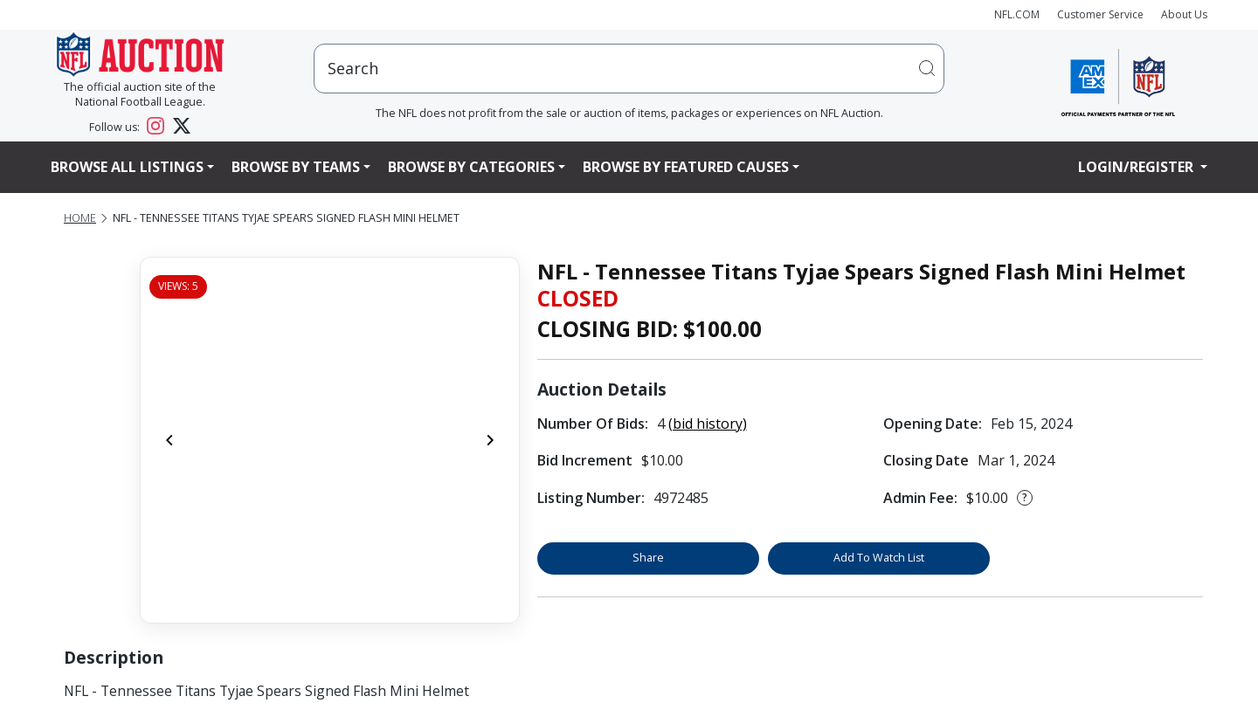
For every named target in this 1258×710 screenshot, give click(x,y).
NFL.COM (1017, 14)
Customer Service (1100, 14)
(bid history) (707, 423)
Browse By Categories (471, 166)
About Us (1184, 14)
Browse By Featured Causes (686, 166)
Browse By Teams (296, 166)
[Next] (490, 440)
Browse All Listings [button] (127, 166)
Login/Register (1137, 166)
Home (80, 217)
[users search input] (629, 68)
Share (648, 557)
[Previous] (169, 440)
